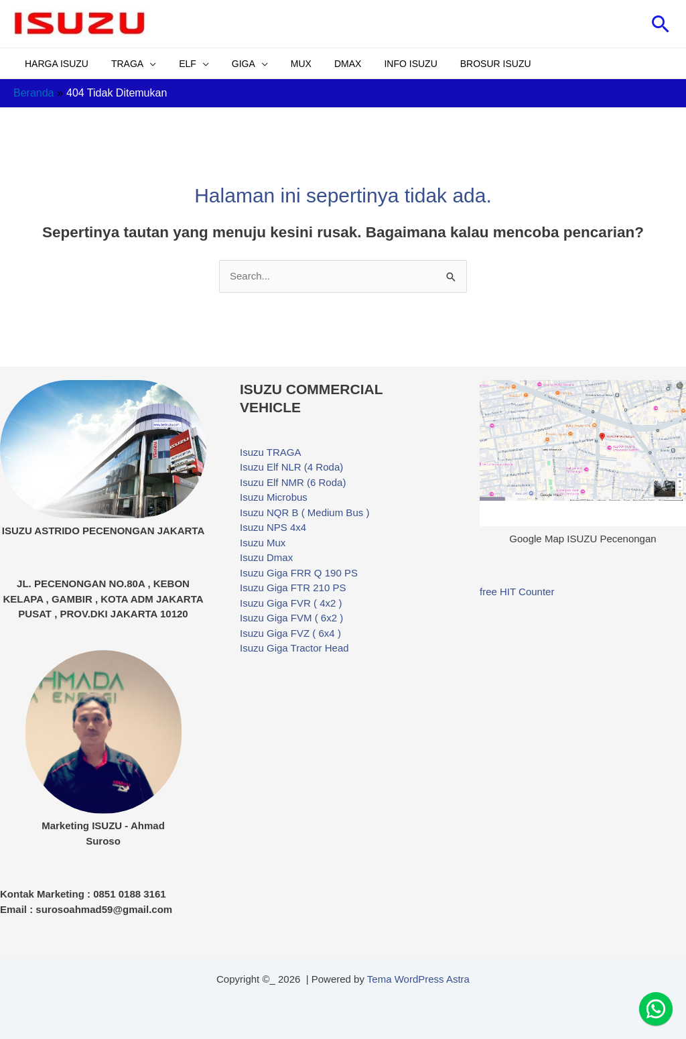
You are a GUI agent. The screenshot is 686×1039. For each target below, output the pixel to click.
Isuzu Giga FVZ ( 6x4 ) (290, 633)
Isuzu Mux (262, 542)
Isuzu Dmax (266, 557)
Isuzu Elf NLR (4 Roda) (291, 467)
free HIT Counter (517, 591)
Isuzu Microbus (273, 497)
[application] (143, 64)
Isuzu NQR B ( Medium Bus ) (304, 512)
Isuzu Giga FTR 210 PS (293, 587)
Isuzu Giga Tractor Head (294, 648)
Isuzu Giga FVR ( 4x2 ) (291, 603)
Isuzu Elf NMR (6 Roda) (293, 482)
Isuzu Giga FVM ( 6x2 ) (291, 617)
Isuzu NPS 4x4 (273, 527)
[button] (661, 24)
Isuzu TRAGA (270, 452)
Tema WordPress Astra (418, 979)
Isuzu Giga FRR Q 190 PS (299, 572)
